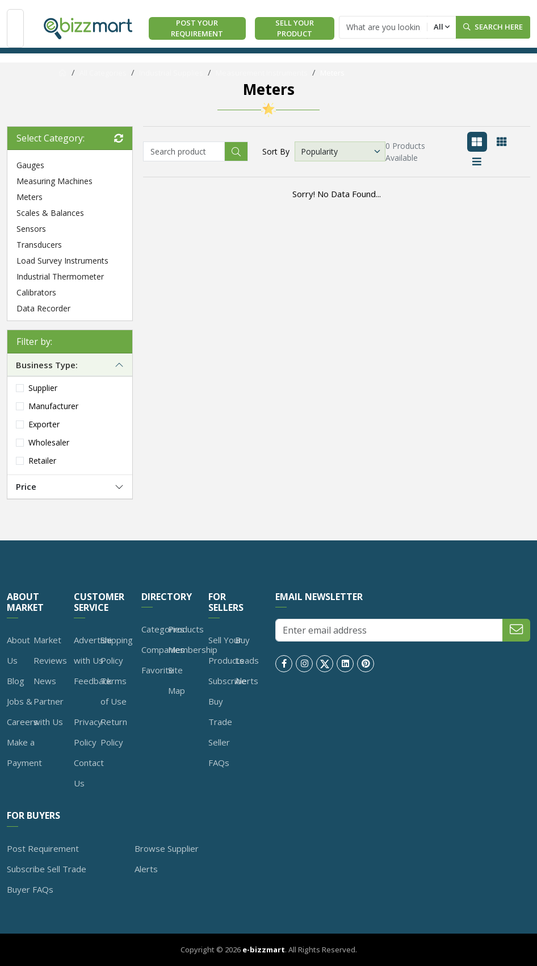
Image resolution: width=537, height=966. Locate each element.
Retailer (42, 460)
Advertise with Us (93, 650)
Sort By (276, 151)
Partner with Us (48, 711)
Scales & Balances (50, 212)
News (44, 680)
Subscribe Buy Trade (227, 701)
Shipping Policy (116, 650)
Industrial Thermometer (60, 276)
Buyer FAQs (30, 889)
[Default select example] (340, 151)
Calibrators (36, 292)
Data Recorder (43, 308)
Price (26, 486)
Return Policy (113, 732)
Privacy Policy (88, 732)
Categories (162, 629)
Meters (332, 73)
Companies (162, 649)
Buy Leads (247, 650)
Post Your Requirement (197, 28)
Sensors (31, 228)
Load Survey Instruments (62, 260)
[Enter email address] (389, 630)
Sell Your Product (294, 28)
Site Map (176, 680)
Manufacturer (53, 406)
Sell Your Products (226, 650)
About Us (18, 650)
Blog (15, 680)
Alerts (246, 680)
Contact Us (89, 773)
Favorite (157, 670)
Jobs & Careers (22, 711)
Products (186, 629)
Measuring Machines (54, 181)
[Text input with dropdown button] (383, 27)
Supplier (42, 387)
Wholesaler (48, 442)
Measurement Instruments (262, 73)
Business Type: (47, 364)
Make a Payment (24, 752)
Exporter (44, 424)
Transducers (39, 244)
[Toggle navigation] (15, 28)
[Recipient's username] (184, 151)
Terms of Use (113, 691)
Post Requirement (43, 848)
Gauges (30, 165)
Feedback (92, 680)
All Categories (103, 73)
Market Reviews (50, 650)
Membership (192, 649)
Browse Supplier (167, 848)
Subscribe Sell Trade (46, 869)
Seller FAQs (219, 752)
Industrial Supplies (171, 73)
